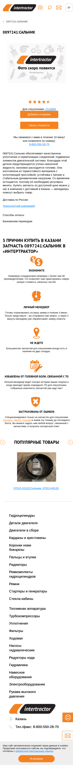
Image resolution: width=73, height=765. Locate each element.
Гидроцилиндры (22, 515)
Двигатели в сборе (24, 530)
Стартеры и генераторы (28, 591)
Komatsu (7, 420)
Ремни (14, 584)
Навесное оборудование (20, 674)
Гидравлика (18, 665)
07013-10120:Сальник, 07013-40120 (36, 488)
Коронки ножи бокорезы (20, 547)
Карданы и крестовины (27, 538)
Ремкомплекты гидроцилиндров (22, 574)
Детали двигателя (23, 523)
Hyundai (26, 420)
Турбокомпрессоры (24, 616)
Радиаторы (18, 564)
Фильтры (16, 631)
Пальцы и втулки (22, 557)
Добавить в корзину (39, 114)
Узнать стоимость (39, 125)
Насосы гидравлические (22, 648)
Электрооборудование (27, 684)
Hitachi (17, 420)
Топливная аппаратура (27, 608)
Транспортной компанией (19, 205)
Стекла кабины (21, 599)
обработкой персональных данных (34, 751)
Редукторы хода (22, 658)
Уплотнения (18, 623)
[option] (36, 63)
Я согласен (36, 758)
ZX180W (50, 109)
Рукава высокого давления (22, 694)
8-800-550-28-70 (39, 144)
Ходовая (16, 638)
